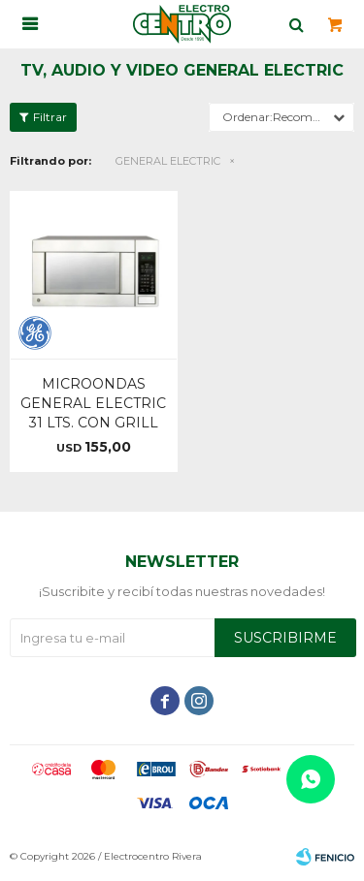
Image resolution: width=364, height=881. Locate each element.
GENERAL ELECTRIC (168, 161)
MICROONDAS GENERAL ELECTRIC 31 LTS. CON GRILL (93, 403)
